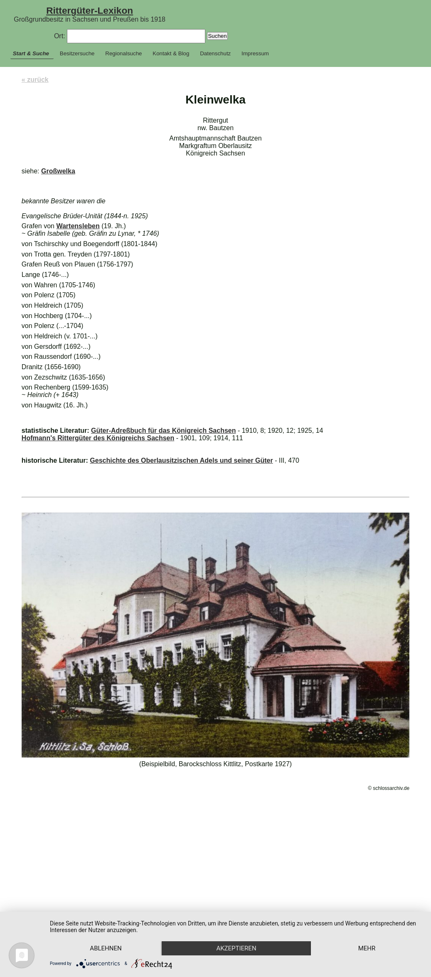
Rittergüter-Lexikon (89, 10)
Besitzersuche (77, 53)
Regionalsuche (123, 53)
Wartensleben (77, 225)
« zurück (35, 79)
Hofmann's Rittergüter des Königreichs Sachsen (98, 438)
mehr (107, 948)
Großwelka (58, 171)
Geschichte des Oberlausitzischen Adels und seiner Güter (181, 460)
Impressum (255, 53)
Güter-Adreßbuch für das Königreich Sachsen (163, 430)
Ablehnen (107, 934)
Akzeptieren (239, 934)
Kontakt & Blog (171, 53)
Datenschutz (215, 53)
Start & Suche (31, 53)
